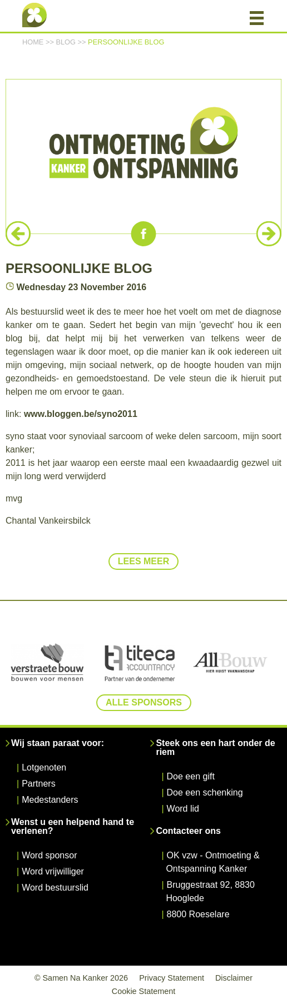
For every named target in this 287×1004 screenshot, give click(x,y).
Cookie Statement (143, 991)
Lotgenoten (44, 767)
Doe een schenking (205, 792)
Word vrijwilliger (53, 871)
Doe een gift (191, 776)
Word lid (183, 808)
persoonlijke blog (126, 42)
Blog (66, 42)
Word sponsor (49, 855)
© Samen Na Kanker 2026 (81, 978)
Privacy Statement (171, 978)
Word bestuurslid (55, 887)
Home (32, 42)
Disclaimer (234, 978)
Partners (38, 783)
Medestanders (50, 799)
